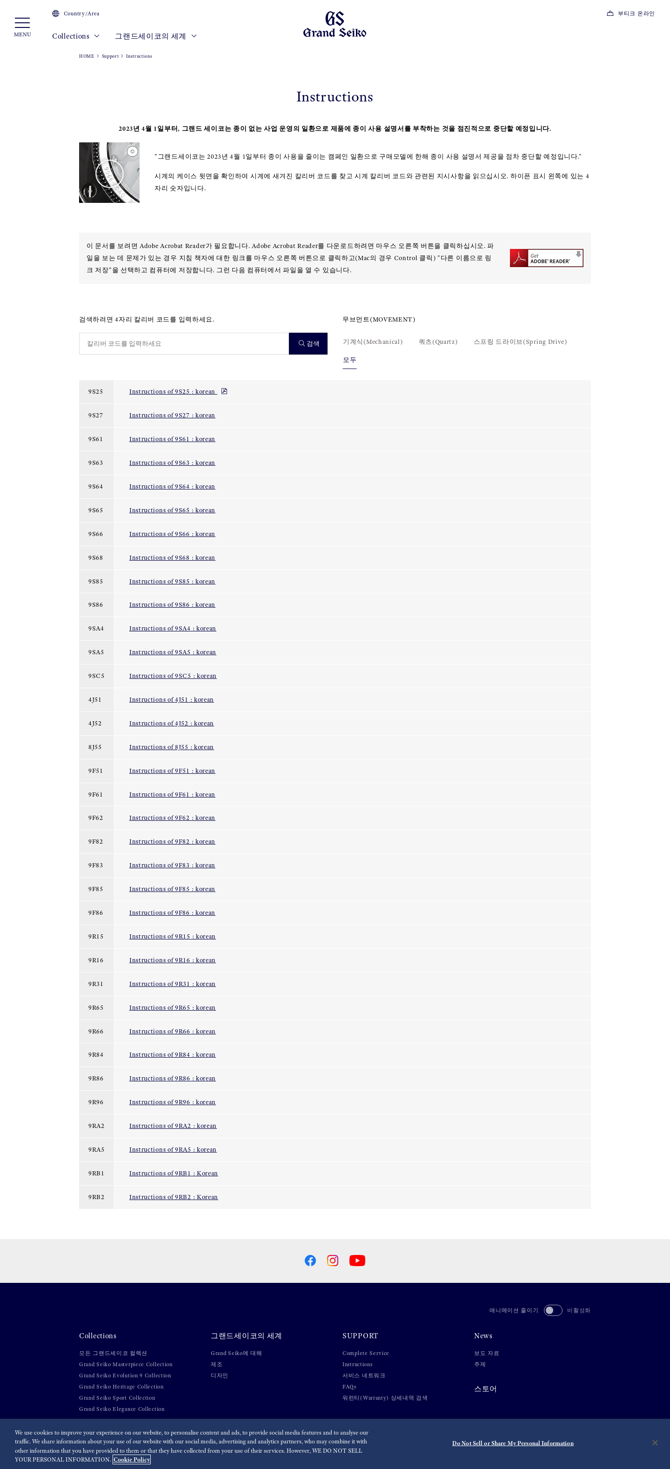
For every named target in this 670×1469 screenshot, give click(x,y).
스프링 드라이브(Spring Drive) (520, 341)
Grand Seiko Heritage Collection (121, 1386)
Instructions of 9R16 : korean (172, 960)
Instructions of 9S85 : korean (172, 581)
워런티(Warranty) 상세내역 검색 (385, 1398)
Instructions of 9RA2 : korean (173, 1125)
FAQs (349, 1386)
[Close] (655, 1442)
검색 (309, 344)
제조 (216, 1364)
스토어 (485, 1389)
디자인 (219, 1375)
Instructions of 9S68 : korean (172, 557)
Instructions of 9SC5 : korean (173, 675)
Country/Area (76, 13)
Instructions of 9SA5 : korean (172, 652)
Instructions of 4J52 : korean (171, 723)
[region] (335, 1444)
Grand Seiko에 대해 (236, 1353)
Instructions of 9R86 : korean (172, 1078)
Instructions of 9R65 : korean (172, 1007)
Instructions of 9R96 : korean (172, 1102)
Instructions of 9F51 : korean (172, 770)
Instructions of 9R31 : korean (172, 983)
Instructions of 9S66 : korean (172, 534)
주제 (480, 1364)
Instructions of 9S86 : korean (172, 604)
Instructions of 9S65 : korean (172, 510)
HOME (86, 56)
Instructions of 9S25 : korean (178, 391)
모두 (349, 360)
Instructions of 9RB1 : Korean (173, 1173)
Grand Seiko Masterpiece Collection (126, 1364)
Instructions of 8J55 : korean (171, 747)
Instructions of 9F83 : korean (172, 865)
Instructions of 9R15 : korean (172, 936)
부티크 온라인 (630, 13)
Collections (76, 36)
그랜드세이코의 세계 (156, 36)
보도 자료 (487, 1353)
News (483, 1336)
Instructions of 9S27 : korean (172, 415)
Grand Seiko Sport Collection (117, 1398)
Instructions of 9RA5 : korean (173, 1149)
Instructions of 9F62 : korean (172, 817)
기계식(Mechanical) (373, 341)
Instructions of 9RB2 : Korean (173, 1197)
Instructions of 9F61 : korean (172, 794)
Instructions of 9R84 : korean (172, 1054)
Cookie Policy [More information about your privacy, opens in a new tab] (132, 1459)
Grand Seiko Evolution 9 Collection (125, 1375)
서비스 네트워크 (364, 1375)
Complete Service (365, 1353)
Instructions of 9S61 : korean (172, 439)
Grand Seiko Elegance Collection (122, 1409)
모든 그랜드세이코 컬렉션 (113, 1353)
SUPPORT (360, 1336)
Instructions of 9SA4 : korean (172, 628)
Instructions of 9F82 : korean (172, 841)
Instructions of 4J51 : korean (171, 699)
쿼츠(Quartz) (438, 341)
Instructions (357, 1364)
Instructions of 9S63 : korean (172, 462)
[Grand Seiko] (334, 23)
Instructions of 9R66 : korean (172, 1031)
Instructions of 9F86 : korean (172, 912)
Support (110, 56)
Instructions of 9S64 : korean (172, 486)
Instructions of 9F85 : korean (172, 889)
